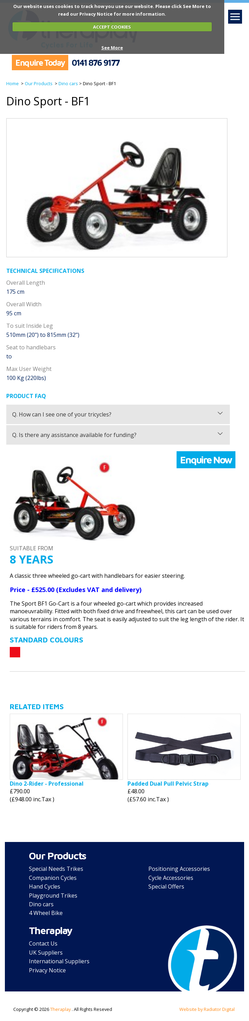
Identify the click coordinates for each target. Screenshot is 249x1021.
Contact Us (43, 943)
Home (12, 83)
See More (112, 47)
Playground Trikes (53, 895)
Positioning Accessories (179, 869)
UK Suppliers (46, 952)
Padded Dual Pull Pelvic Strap (168, 783)
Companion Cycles (53, 878)
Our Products (38, 83)
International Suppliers (59, 961)
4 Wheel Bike (46, 913)
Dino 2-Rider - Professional (47, 783)
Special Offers (166, 886)
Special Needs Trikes (56, 869)
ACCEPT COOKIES (112, 27)
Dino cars (67, 83)
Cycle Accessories (170, 878)
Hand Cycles (44, 886)
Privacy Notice (47, 970)
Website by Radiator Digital (207, 1009)
